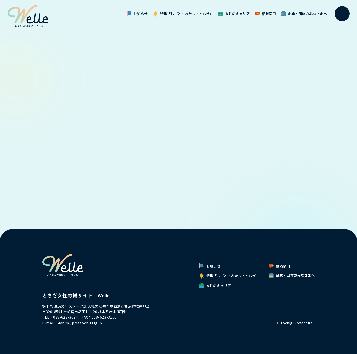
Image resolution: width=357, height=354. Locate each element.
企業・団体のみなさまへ (304, 13)
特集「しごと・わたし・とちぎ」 (183, 13)
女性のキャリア (234, 13)
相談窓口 (265, 13)
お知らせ (137, 13)
